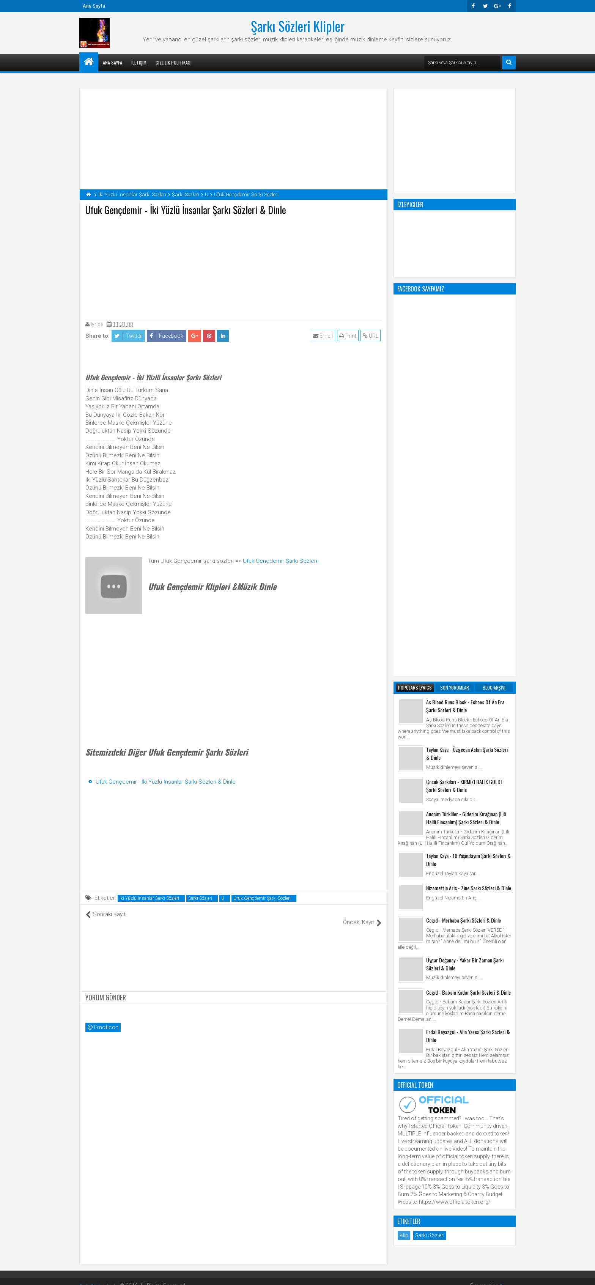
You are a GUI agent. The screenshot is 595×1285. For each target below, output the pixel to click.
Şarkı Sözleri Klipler (298, 26)
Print (348, 336)
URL (371, 336)
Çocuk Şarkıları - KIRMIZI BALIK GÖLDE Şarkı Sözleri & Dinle (464, 480)
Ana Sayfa (94, 6)
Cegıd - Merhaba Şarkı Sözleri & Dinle (463, 615)
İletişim (138, 62)
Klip (404, 930)
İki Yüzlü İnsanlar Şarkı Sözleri (149, 898)
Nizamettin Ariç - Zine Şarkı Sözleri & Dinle (468, 582)
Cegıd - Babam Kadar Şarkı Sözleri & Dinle (468, 687)
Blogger (506, 1277)
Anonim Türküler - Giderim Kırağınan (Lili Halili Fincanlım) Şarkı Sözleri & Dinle (466, 512)
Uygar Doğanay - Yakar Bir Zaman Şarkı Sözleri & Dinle (465, 658)
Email (324, 336)
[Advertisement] (234, 266)
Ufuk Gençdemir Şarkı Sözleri (280, 560)
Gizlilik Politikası (174, 62)
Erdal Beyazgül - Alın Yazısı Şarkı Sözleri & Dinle (468, 730)
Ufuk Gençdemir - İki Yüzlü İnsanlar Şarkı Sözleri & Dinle (166, 781)
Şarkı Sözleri (200, 898)
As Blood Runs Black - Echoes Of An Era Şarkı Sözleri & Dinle (465, 400)
